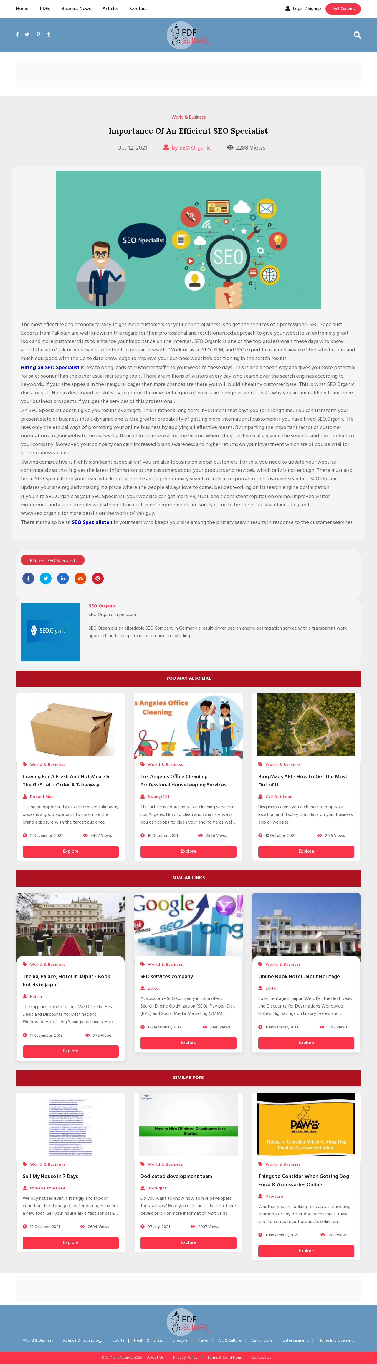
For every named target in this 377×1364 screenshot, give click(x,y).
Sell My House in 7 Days (50, 1176)
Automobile (262, 1340)
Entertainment (295, 1340)
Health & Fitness (148, 1340)
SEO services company (166, 977)
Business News (76, 9)
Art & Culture (229, 1340)
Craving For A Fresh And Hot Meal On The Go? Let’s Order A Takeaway (67, 781)
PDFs (45, 9)
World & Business (188, 117)
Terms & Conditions (224, 1357)
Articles (110, 9)
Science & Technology (82, 1340)
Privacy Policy (185, 1357)
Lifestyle (180, 1340)
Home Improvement (336, 1340)
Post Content (343, 9)
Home (22, 9)
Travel (203, 1340)
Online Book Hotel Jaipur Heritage (299, 977)
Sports (118, 1340)
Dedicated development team (176, 1176)
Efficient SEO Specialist (52, 561)
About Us (155, 1357)
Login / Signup (303, 9)
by (187, 148)
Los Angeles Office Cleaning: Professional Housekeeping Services (183, 781)
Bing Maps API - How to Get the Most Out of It (303, 781)
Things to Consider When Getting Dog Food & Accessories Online (303, 1180)
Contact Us (261, 1357)
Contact (138, 9)
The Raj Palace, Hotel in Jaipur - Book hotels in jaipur (66, 981)
